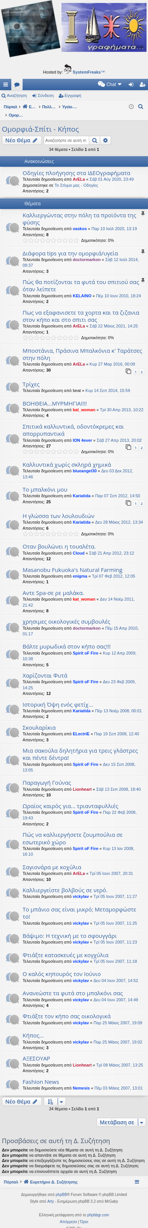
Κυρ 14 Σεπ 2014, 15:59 (107, 382)
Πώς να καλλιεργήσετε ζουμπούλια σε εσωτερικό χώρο (73, 830)
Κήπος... (33, 1027)
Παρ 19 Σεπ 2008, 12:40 (116, 726)
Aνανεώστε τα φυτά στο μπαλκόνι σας (73, 985)
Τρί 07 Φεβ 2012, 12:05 (113, 568)
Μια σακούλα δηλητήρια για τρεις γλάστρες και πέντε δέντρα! (80, 746)
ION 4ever (82, 432)
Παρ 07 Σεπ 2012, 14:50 (117, 488)
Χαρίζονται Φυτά (45, 667)
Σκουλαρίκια (39, 719)
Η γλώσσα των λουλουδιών (59, 508)
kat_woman (84, 402)
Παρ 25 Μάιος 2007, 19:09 (117, 1015)
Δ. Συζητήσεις (18, 86)
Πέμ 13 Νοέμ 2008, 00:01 (118, 703)
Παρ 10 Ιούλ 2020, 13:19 (114, 220)
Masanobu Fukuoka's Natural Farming (72, 562)
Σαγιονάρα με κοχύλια (52, 859)
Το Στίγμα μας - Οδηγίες (76, 177)
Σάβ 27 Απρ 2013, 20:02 (119, 432)
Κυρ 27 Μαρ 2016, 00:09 (112, 356)
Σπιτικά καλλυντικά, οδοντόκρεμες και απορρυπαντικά (73, 422)
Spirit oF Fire (85, 645)
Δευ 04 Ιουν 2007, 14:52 (115, 972)
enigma (80, 568)
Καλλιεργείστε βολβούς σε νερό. (65, 882)
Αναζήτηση (17, 95)
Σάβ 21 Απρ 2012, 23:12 (111, 545)
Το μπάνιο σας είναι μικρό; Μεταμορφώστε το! (79, 905)
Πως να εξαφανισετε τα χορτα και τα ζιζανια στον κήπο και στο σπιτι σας (81, 308)
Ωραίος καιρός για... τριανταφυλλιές (70, 798)
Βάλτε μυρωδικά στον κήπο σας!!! (67, 638)
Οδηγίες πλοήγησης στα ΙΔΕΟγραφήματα (76, 165)
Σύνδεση (45, 95)
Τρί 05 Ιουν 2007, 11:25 (115, 915)
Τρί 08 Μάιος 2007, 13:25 (119, 1057)
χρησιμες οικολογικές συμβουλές (66, 613)
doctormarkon (87, 251)
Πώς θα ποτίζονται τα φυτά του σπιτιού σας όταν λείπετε (81, 277)
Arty (50, 1193)
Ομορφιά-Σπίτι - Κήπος (40, 121)
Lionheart (82, 781)
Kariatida (81, 488)
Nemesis (81, 1080)
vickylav (81, 888)
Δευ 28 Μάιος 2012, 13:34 (119, 514)
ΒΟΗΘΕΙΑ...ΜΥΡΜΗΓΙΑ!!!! (55, 395)
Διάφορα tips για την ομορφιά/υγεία (70, 245)
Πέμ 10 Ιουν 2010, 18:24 (118, 288)
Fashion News (41, 1073)
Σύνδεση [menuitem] (133, 86)
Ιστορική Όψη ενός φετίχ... (58, 696)
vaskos (80, 220)
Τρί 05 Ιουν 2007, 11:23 (115, 934)
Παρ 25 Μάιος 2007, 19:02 (117, 1034)
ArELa (79, 171)
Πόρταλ (10, 107)
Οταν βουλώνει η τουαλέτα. (59, 538)
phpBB (61, 1187)
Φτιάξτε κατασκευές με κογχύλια (65, 947)
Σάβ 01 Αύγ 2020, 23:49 (112, 171)
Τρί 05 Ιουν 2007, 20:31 (111, 865)
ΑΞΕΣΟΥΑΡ (36, 1050)
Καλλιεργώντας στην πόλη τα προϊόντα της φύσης (79, 210)
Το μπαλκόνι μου (45, 481)
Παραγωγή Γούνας (47, 774)
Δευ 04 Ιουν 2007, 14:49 (115, 992)
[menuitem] (46, 84)
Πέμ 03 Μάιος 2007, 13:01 (119, 1080)
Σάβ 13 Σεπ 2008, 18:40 (118, 781)
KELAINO (82, 288)
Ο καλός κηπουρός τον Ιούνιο (62, 966)
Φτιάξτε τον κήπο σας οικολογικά (67, 1008)
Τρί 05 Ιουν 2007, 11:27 (115, 888)
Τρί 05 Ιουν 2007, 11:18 (115, 953)
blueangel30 (85, 463)
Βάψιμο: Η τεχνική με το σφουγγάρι (70, 927)
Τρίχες (31, 376)
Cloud (78, 545)
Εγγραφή (73, 95)
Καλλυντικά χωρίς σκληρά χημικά (67, 456)
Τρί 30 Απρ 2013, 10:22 (121, 402)
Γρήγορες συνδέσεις (7, 86)
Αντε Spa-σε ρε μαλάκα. (53, 585)
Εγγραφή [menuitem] (144, 86)
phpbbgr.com (98, 1207)
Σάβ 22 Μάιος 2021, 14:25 (114, 318)
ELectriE (81, 726)
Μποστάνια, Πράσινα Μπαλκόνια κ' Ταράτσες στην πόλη (82, 346)
